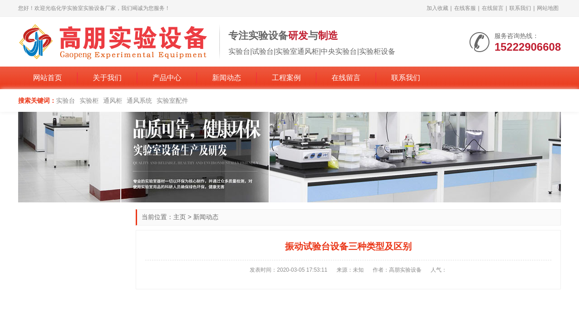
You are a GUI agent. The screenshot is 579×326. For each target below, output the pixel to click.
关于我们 (107, 78)
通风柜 (112, 100)
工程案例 (286, 78)
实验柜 (89, 100)
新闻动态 (226, 78)
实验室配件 (172, 100)
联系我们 (520, 8)
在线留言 (492, 8)
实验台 (65, 100)
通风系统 (139, 100)
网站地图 (548, 8)
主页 (179, 217)
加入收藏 (437, 8)
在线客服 (465, 8)
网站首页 (47, 78)
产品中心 (166, 78)
